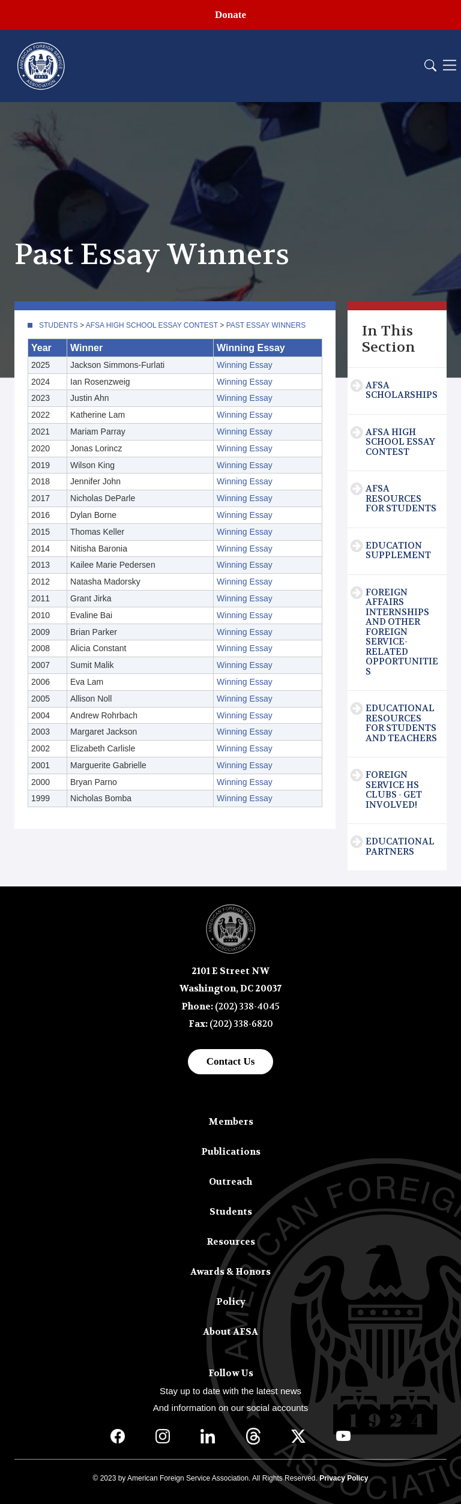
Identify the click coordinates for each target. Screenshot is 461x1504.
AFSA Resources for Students (401, 498)
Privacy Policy (343, 1478)
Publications (231, 1152)
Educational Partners (400, 846)
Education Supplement (398, 551)
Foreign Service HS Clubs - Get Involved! (394, 790)
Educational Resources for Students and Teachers (401, 723)
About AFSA (230, 1332)
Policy (231, 1302)
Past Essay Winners (266, 325)
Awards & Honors (230, 1272)
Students (58, 325)
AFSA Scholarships (402, 390)
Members (230, 1122)
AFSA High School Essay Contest (152, 325)
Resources (230, 1242)
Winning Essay (245, 365)
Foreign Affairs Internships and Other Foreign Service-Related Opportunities (402, 632)
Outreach (230, 1182)
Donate (230, 14)
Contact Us (230, 1061)
